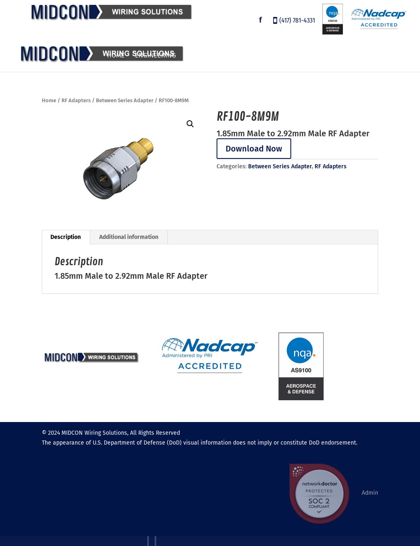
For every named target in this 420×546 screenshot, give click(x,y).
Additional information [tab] (128, 237)
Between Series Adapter (124, 100)
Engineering (155, 56)
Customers (254, 56)
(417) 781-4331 (297, 21)
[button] (190, 124)
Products (202, 56)
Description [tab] (65, 237)
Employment (302, 56)
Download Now (254, 149)
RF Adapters (76, 100)
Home (116, 56)
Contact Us (389, 56)
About (342, 56)
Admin (370, 492)
